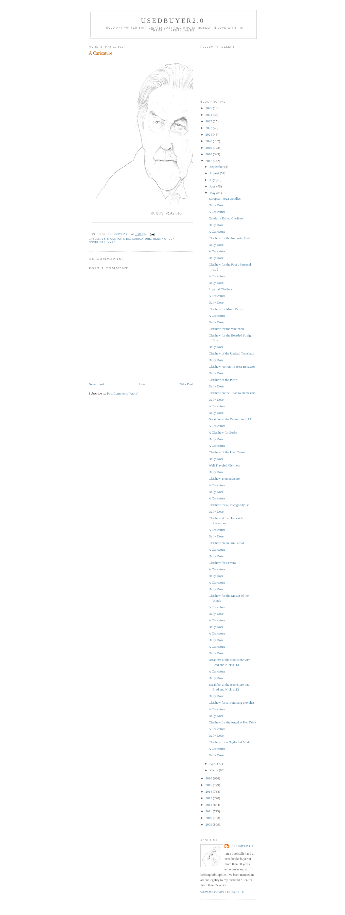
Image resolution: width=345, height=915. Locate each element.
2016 (209, 778)
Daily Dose (216, 205)
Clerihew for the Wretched (226, 329)
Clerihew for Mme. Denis (226, 309)
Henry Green (164, 238)
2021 (209, 134)
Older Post (186, 384)
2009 (209, 824)
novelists (97, 242)
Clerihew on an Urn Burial (226, 543)
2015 (209, 785)
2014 (209, 791)
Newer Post (96, 384)
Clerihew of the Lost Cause (227, 452)
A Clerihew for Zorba (223, 432)
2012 (209, 805)
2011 (209, 811)
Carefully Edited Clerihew (226, 218)
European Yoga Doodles (224, 198)
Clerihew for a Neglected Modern (231, 742)
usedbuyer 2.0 (241, 846)
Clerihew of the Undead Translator (231, 353)
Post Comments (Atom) (123, 393)
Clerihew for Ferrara (222, 563)
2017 (209, 161)
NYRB (112, 242)
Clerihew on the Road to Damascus (232, 393)
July (213, 180)
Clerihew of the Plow (223, 380)
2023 (209, 121)
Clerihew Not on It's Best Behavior (232, 366)
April (213, 763)
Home (141, 384)
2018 (209, 154)
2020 (209, 141)
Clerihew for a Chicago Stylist (229, 505)
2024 (209, 115)
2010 (209, 818)
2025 (209, 108)
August (215, 173)
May (213, 193)
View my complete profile (222, 892)
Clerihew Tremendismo (224, 478)
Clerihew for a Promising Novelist (231, 702)
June (213, 186)
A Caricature (217, 212)
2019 (209, 148)
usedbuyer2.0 (173, 20)
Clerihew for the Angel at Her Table (232, 722)
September (217, 167)
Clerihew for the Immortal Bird (229, 238)
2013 (209, 798)
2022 (209, 128)
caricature (141, 238)
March (214, 770)
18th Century (113, 238)
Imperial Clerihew (221, 289)
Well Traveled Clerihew (224, 465)
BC (128, 238)
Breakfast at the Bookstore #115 (230, 419)
